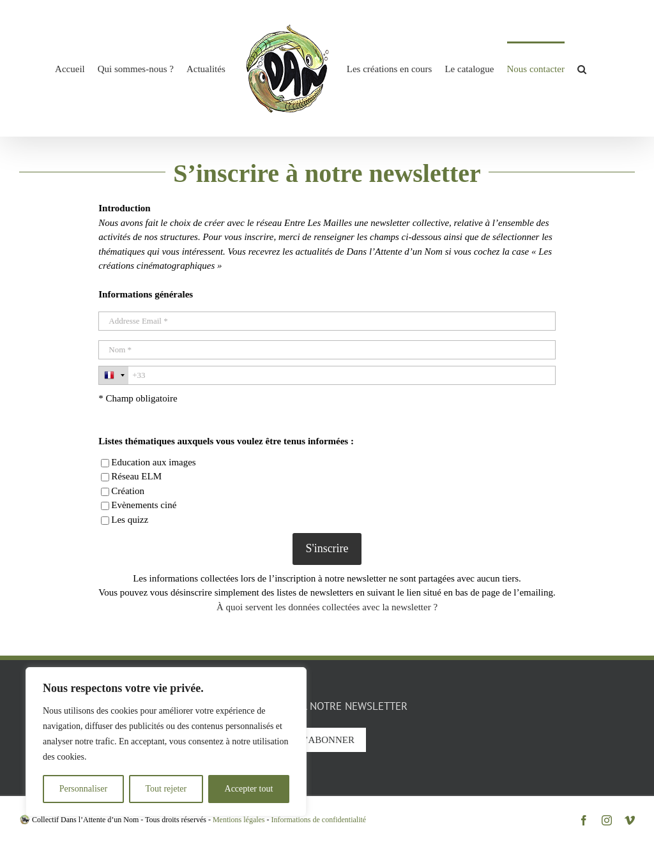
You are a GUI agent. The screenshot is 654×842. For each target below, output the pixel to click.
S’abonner (327, 740)
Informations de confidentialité (319, 819)
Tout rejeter (165, 788)
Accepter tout (249, 788)
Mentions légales (239, 819)
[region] (166, 741)
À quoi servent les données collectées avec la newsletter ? (327, 607)
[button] (581, 68)
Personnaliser (83, 788)
